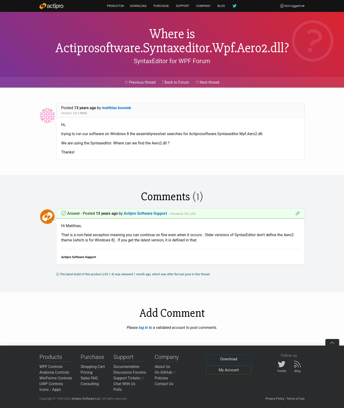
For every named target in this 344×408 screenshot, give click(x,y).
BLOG (221, 6)
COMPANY (203, 6)
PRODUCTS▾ (115, 6)
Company (167, 357)
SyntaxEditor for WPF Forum (172, 61)
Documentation (126, 366)
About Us (162, 366)
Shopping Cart (93, 366)
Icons (44, 389)
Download (228, 359)
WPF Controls (51, 366)
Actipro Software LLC (86, 398)
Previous (140, 82)
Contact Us (164, 384)
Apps (56, 389)
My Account (229, 370)
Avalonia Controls (54, 372)
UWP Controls (51, 384)
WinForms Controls (55, 378)
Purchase (92, 357)
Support (123, 357)
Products (50, 357)
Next (207, 82)
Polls (117, 389)
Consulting (90, 384)
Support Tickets (128, 378)
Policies (161, 378)
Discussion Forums (129, 372)
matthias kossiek (116, 108)
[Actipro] (51, 6)
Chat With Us (124, 384)
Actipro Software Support (145, 213)
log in (143, 327)
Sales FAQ (89, 378)
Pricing (87, 372)
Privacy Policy (274, 398)
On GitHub (165, 372)
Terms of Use (295, 398)
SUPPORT (182, 6)
